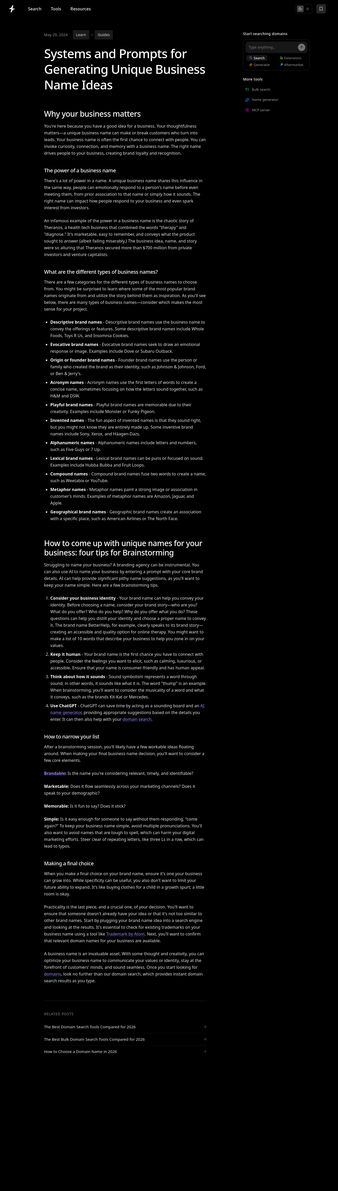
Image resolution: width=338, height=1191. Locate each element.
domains (52, 974)
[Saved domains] (321, 9)
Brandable (55, 773)
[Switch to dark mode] (300, 8)
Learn (81, 34)
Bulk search (257, 89)
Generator (259, 64)
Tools (56, 9)
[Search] (301, 47)
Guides (104, 34)
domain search (136, 719)
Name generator (261, 99)
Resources (80, 9)
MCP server (257, 110)
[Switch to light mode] (307, 8)
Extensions (290, 58)
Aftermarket (291, 64)
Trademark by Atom (125, 934)
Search (34, 9)
